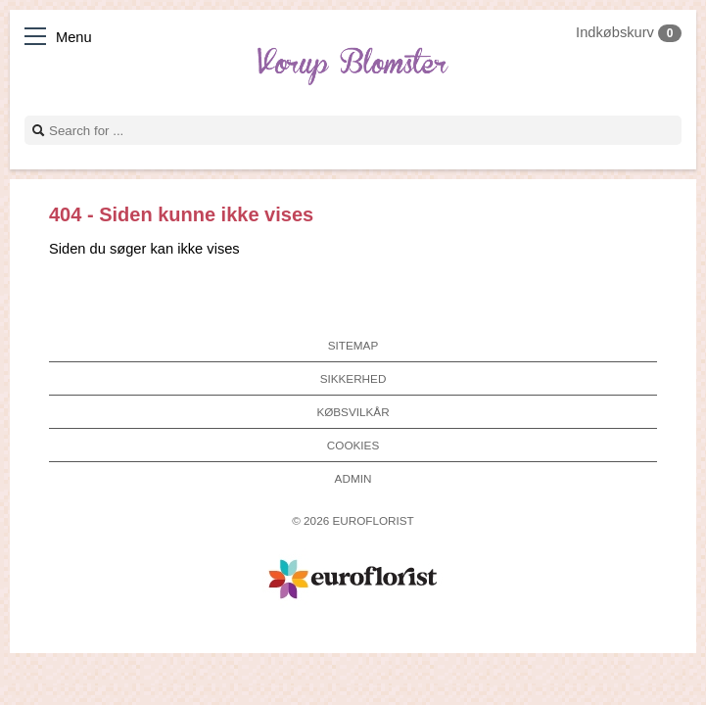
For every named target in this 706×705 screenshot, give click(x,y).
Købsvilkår (352, 411)
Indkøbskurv (629, 32)
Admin (353, 478)
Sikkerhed (353, 378)
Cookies (353, 445)
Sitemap (353, 345)
